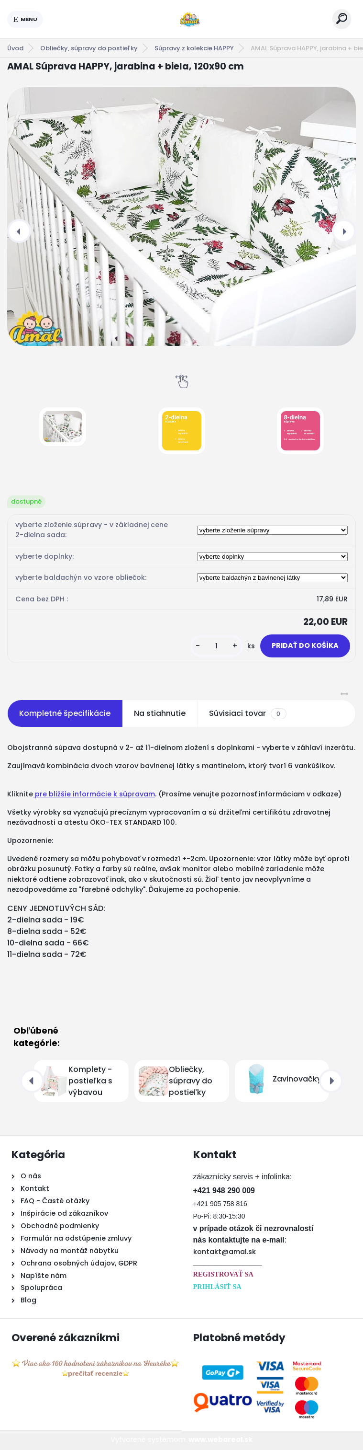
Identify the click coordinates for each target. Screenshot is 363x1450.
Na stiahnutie (160, 713)
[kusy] (216, 646)
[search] (341, 18)
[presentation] (19, 231)
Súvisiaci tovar (247, 713)
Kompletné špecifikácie (64, 713)
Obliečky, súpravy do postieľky (89, 48)
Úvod (15, 48)
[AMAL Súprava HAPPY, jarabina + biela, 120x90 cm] (181, 216)
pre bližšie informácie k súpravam (94, 794)
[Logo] (188, 19)
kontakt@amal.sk (224, 1251)
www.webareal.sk (220, 1439)
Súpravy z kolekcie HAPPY (194, 48)
